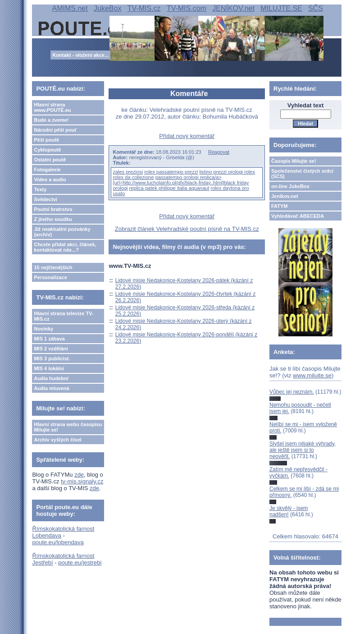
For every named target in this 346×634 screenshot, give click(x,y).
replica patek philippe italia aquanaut (169, 188)
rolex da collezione (133, 177)
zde (79, 474)
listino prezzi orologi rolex (227, 172)
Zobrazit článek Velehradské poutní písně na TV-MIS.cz (187, 228)
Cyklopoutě (47, 149)
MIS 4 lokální (49, 368)
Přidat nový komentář (186, 136)
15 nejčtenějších (53, 267)
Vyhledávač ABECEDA (297, 216)
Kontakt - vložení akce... (80, 55)
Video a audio (50, 179)
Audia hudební (51, 378)
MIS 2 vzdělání (51, 348)
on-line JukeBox (290, 186)
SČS (315, 8)
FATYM (279, 206)
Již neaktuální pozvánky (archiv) (62, 231)
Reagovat (218, 152)
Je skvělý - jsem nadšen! (288, 511)
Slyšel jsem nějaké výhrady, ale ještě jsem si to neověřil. (302, 450)
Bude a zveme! (51, 120)
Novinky (43, 328)
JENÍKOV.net (233, 8)
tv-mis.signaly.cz (82, 481)
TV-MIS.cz (144, 8)
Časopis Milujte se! (293, 161)
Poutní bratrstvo (53, 209)
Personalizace (50, 277)
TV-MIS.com (186, 8)
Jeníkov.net (284, 196)
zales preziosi (128, 172)
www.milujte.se (312, 375)
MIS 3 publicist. (52, 358)
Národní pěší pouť (55, 130)
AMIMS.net (70, 8)
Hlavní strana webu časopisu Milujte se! (68, 427)
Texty (40, 189)
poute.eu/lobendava (57, 542)
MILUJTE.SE (281, 8)
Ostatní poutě (50, 159)
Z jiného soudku (53, 219)
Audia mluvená (51, 388)
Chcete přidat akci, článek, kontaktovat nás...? (65, 247)
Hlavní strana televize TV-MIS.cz (63, 316)
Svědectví (45, 199)
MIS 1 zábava (49, 338)
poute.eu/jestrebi (79, 562)
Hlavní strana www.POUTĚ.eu (52, 107)
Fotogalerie (47, 169)
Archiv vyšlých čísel (57, 439)
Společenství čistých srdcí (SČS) (302, 173)
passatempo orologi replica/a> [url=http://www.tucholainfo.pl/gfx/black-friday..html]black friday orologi (181, 183)
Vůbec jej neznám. (291, 392)
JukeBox (107, 8)
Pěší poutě (46, 139)
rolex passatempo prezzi (171, 172)
